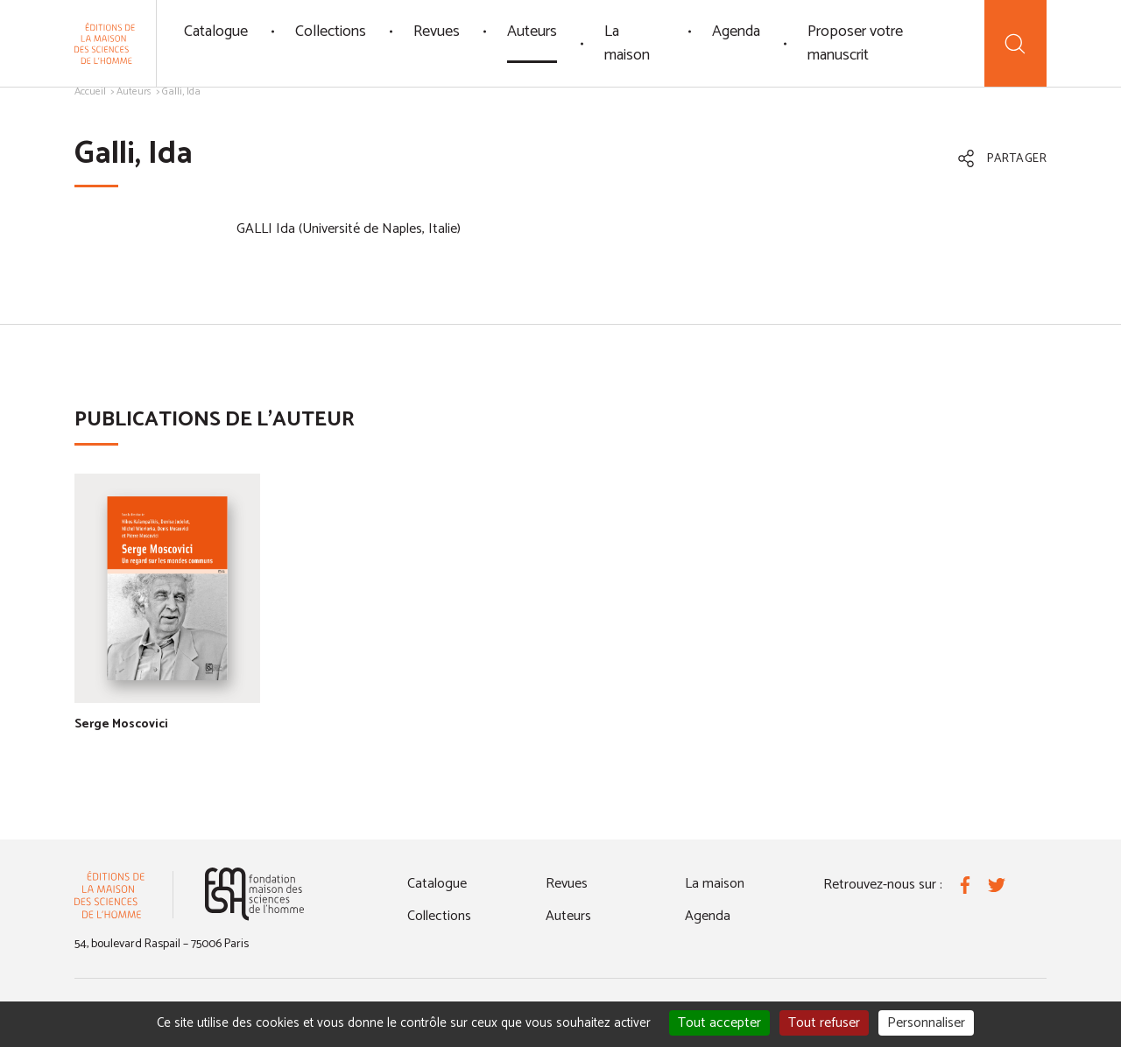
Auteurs (532, 31)
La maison (627, 43)
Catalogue (216, 31)
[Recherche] (1015, 43)
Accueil (90, 91)
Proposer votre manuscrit (855, 43)
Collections (330, 31)
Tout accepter (719, 1023)
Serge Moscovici (121, 724)
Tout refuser (824, 1023)
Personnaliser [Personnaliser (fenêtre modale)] (926, 1023)
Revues (436, 31)
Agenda (736, 31)
